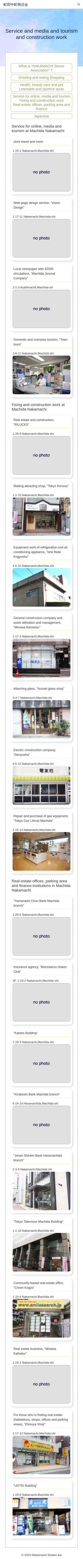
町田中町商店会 (15, 4)
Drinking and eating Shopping (41, 77)
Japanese (41, 116)
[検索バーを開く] (79, 4)
